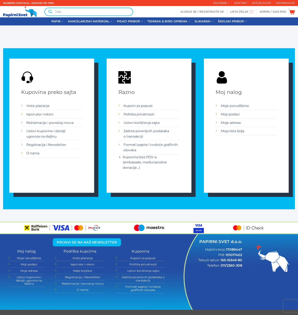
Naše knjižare (82, 271)
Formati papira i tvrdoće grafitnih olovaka (143, 288)
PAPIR (57, 21)
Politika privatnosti (139, 114)
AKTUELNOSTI (261, 3)
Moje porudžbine (235, 106)
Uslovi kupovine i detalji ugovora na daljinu (29, 280)
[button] (202, 12)
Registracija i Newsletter (46, 145)
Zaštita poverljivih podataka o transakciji (143, 278)
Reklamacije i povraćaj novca (49, 123)
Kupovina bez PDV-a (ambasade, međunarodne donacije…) (145, 162)
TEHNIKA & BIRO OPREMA (168, 21)
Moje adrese (231, 123)
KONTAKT (240, 3)
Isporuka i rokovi (39, 114)
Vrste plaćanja (37, 106)
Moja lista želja (232, 131)
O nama (32, 153)
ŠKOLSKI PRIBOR (232, 21)
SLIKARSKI (204, 21)
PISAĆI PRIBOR (130, 21)
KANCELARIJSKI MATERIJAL (90, 21)
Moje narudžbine (29, 258)
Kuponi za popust (138, 106)
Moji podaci (230, 114)
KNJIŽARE (221, 3)
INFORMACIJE (285, 3)
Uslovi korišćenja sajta (142, 123)
